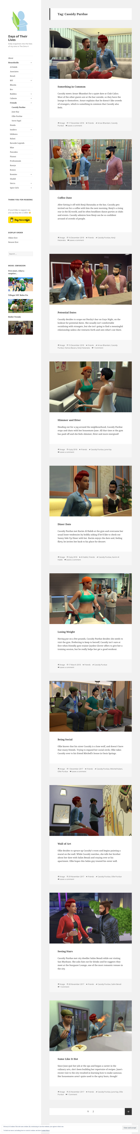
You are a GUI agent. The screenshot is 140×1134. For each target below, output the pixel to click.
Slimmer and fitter (69, 420)
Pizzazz (13, 156)
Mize (12, 147)
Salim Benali (116, 984)
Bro (11, 89)
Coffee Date (65, 197)
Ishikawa (14, 134)
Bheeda (13, 85)
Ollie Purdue (17, 116)
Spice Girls (14, 188)
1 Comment (98, 348)
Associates (14, 71)
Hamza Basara (71, 348)
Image (62, 123)
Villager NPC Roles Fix (18, 295)
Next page (128, 1111)
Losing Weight (66, 631)
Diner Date (64, 524)
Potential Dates (67, 312)
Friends (13, 103)
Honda (13, 125)
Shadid (13, 179)
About (10, 58)
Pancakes (14, 152)
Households (13, 62)
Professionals (15, 161)
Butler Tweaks (14, 317)
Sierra (12, 183)
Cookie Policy (45, 1130)
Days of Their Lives (17, 38)
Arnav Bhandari (104, 123)
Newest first (13, 242)
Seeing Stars (65, 951)
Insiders (13, 129)
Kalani (12, 138)
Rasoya (13, 165)
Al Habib (13, 67)
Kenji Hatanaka (83, 348)
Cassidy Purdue (18, 107)
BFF (11, 80)
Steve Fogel (16, 121)
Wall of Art (64, 843)
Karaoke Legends (17, 143)
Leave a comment (74, 125)
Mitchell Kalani (116, 769)
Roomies (13, 174)
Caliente (13, 98)
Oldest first (13, 238)
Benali (12, 76)
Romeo (13, 170)
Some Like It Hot (68, 1059)
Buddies (13, 94)
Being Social (65, 739)
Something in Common (72, 86)
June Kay (15, 112)
